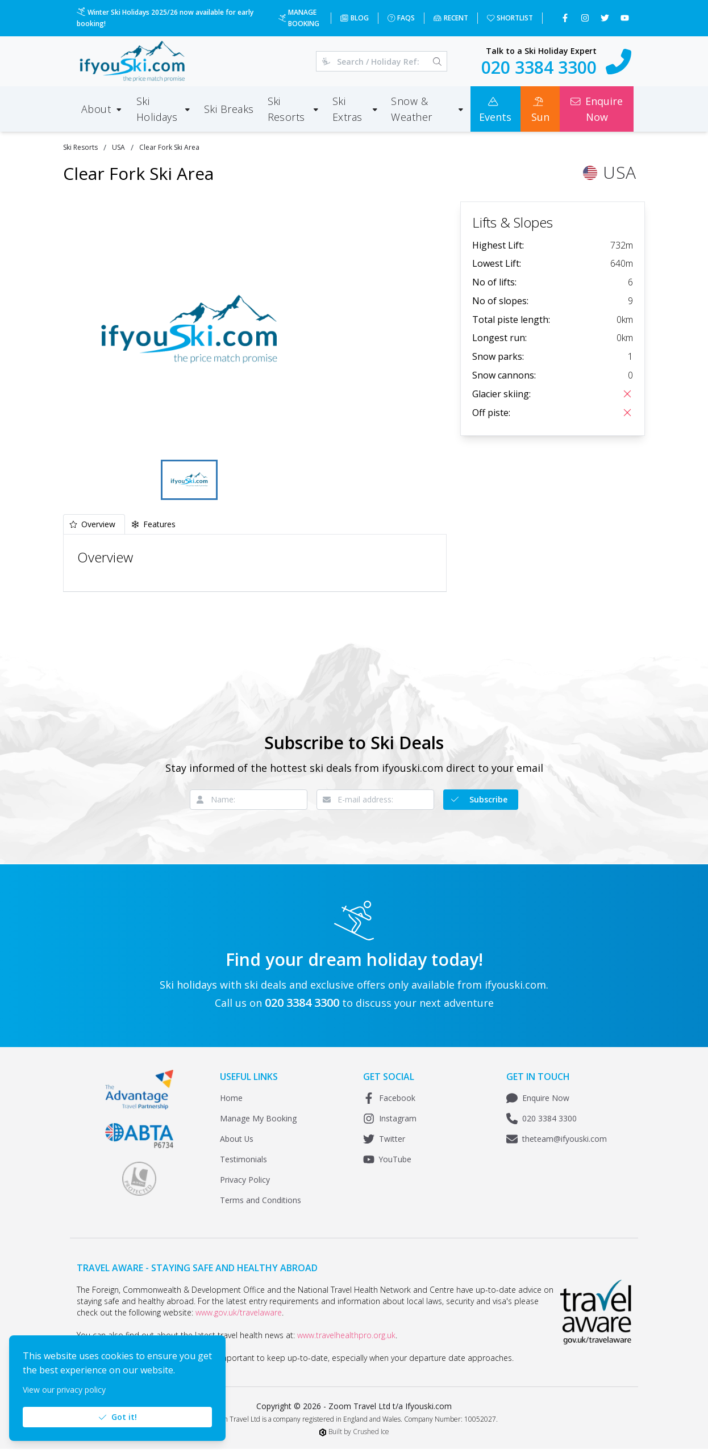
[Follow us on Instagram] (586, 18)
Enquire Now (537, 1099)
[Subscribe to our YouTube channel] (625, 18)
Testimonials (243, 1160)
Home (231, 1099)
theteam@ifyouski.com (556, 1140)
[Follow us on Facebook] (566, 18)
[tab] (94, 525)
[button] (189, 329)
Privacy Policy (245, 1180)
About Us (237, 1139)
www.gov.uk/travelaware (238, 1313)
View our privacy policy (64, 1389)
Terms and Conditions (260, 1201)
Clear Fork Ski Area (169, 147)
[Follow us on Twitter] (606, 18)
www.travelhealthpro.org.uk (346, 1336)
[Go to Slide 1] (189, 480)
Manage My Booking (258, 1119)
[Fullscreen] (298, 440)
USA (118, 147)
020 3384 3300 (541, 1119)
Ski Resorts (80, 147)
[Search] (437, 61)
